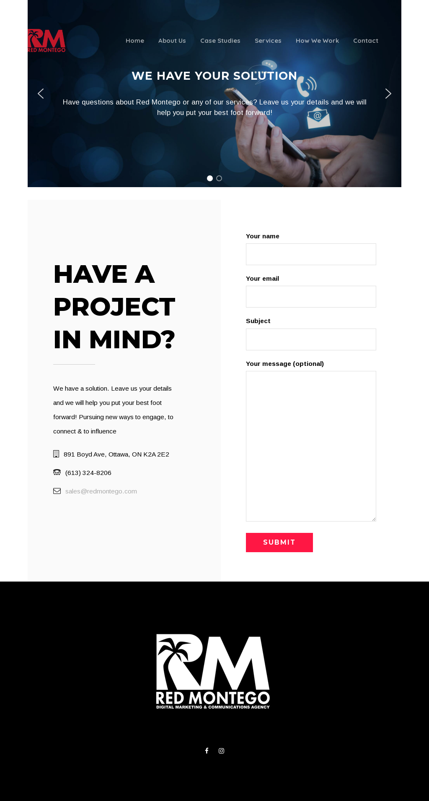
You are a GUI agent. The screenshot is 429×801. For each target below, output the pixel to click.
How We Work (317, 40)
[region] (214, 93)
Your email (311, 291)
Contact (365, 40)
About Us (172, 40)
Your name (311, 248)
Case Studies (220, 40)
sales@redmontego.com (101, 491)
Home (135, 40)
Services (268, 40)
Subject (311, 333)
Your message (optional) (311, 443)
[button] (40, 93)
